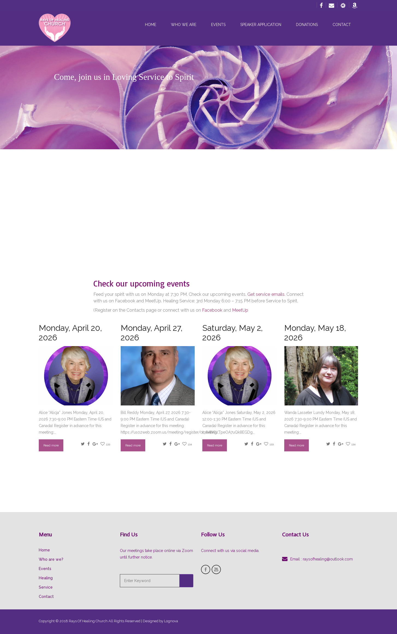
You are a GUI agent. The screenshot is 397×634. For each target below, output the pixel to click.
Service (46, 587)
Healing (46, 578)
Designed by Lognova (160, 621)
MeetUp (240, 310)
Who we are (183, 24)
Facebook (212, 310)
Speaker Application (260, 24)
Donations (307, 24)
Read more (51, 445)
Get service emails (266, 294)
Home (150, 24)
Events (218, 24)
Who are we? (51, 559)
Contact (342, 24)
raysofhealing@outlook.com (328, 559)
